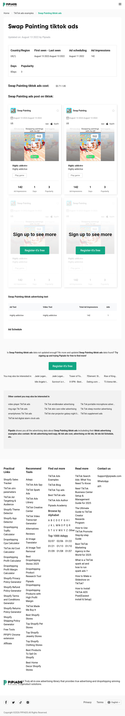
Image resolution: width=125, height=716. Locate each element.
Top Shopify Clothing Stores (34, 643)
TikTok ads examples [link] (24, 13)
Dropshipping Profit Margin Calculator (11, 569)
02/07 (50, 541)
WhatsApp (103, 481)
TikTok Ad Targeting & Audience (10, 501)
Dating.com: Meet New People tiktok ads (95, 382)
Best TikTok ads (56, 495)
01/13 (59, 546)
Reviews (30, 533)
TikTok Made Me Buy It (33, 608)
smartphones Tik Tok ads (20, 413)
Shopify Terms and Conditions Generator (12, 599)
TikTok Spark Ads (33, 491)
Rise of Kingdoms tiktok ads (112, 376)
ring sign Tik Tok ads (18, 409)
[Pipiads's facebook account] (6, 702)
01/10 (68, 546)
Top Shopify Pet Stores (34, 625)
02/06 (59, 541)
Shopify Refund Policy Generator (12, 589)
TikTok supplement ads (91, 413)
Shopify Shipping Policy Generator (12, 621)
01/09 (50, 551)
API (99, 486)
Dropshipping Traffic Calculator (11, 531)
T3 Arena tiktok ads (112, 382)
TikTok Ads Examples (54, 478)
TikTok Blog (54, 484)
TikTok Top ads (56, 490)
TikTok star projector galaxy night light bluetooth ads (62, 413)
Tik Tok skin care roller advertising (60, 409)
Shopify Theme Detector (12, 511)
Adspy (29, 479)
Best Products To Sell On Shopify (33, 654)
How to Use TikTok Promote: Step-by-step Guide (84, 533)
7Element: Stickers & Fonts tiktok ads (95, 376)
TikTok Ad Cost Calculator (12, 550)
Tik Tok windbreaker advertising (59, 404)
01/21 (50, 546)
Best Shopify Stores (32, 617)
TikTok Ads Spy (34, 484)
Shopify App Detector (10, 520)
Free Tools (9, 629)
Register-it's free (35, 250)
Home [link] (7, 13)
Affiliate (8, 643)
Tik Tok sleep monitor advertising (96, 409)
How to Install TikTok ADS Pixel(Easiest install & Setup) (83, 594)
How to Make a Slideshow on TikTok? (83, 580)
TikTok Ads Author (58, 500)
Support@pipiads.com (109, 476)
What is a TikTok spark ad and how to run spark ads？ (84, 565)
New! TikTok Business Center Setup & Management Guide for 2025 (84, 496)
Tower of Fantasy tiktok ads (78, 376)
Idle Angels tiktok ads (43, 382)
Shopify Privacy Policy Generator (12, 580)
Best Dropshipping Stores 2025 (33, 560)
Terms (100, 702)
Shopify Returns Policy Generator (12, 610)
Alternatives (32, 528)
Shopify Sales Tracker (11, 481)
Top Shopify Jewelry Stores (34, 634)
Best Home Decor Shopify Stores (33, 666)
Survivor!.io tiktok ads (60, 382)
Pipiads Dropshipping (33, 583)
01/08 (59, 551)
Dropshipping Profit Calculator (12, 559)
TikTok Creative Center (34, 509)
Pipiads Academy (57, 505)
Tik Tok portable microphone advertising (99, 404)
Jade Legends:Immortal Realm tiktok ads (43, 376)
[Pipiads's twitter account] (13, 702)
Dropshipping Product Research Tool (33, 573)
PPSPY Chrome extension (12, 636)
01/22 (68, 541)
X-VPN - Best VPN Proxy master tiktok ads (78, 382)
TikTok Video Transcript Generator (33, 520)
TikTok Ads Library (32, 500)
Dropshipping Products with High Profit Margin (33, 596)
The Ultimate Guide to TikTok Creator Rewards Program (83, 515)
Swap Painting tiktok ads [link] (50, 13)
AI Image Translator (31, 541)
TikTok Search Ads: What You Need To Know (83, 480)
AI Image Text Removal (33, 549)
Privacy (87, 702)
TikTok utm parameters (10, 490)
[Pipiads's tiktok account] (20, 702)
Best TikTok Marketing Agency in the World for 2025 (83, 549)
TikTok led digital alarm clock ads (23, 418)
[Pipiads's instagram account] (27, 702)
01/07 (68, 551)
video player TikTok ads (19, 404)
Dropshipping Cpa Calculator (11, 541)
